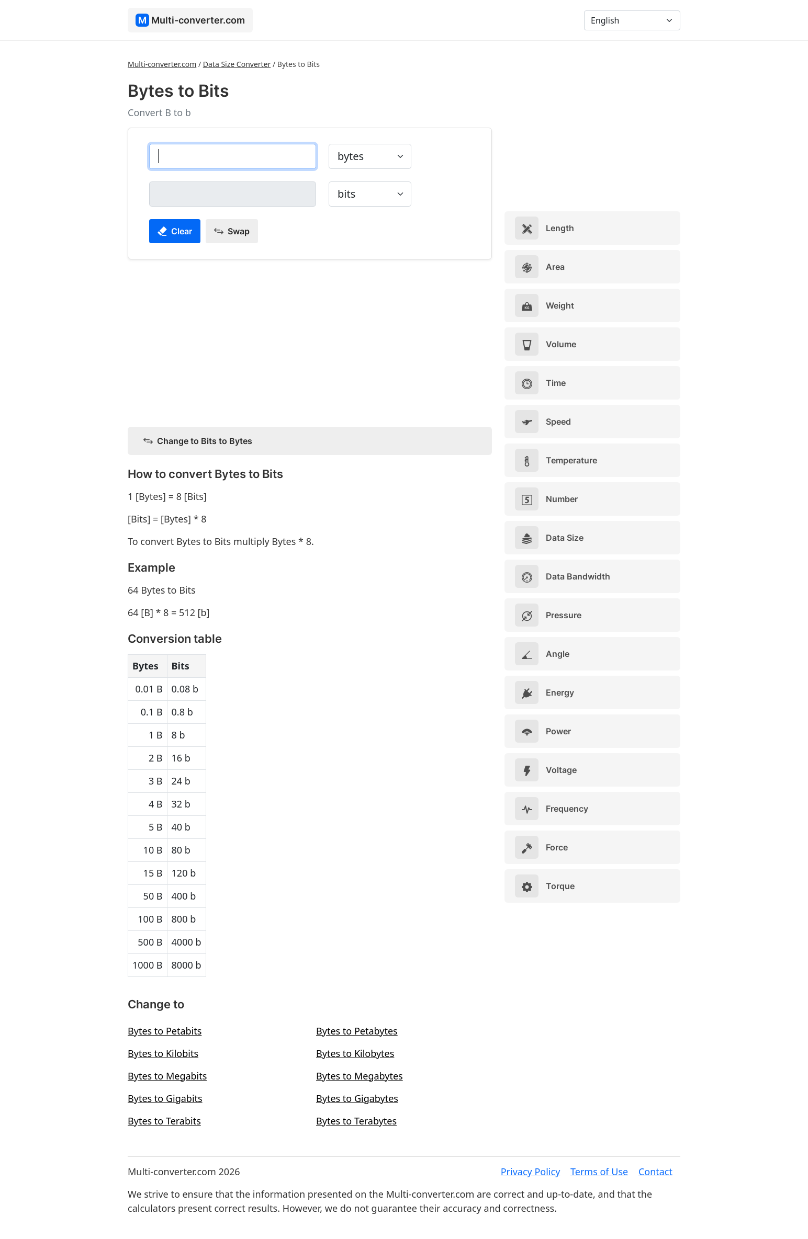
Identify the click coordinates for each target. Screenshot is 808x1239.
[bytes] (232, 156)
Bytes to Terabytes (356, 1121)
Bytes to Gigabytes (357, 1098)
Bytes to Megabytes (359, 1076)
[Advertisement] (310, 341)
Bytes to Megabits (167, 1076)
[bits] (232, 194)
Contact (655, 1171)
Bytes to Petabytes (357, 1031)
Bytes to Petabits (164, 1031)
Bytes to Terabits (164, 1121)
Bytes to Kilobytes (355, 1053)
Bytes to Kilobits (163, 1053)
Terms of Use (599, 1171)
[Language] (632, 20)
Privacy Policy (530, 1171)
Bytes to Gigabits (165, 1098)
